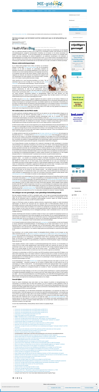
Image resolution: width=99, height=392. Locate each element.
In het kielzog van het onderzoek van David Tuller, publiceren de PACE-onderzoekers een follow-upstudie (38, 329)
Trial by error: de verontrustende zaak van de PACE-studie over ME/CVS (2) (31, 310)
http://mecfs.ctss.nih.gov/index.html (57, 296)
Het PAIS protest (75, 218)
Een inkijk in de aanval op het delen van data (25, 357)
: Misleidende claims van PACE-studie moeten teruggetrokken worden (32, 316)
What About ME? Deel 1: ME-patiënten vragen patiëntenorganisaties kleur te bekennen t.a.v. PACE (36, 370)
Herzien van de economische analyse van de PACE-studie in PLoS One (30, 356)
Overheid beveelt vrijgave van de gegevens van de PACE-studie (28, 321)
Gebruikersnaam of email (75, 15)
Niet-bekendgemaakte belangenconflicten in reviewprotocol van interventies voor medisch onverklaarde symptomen (40, 360)
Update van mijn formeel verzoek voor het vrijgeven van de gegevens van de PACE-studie (34, 345)
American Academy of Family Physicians (38, 233)
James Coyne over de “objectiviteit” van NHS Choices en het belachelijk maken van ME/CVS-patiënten (37, 342)
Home (13, 34)
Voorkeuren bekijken (89, 387)
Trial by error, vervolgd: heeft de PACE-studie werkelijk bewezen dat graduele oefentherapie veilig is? (37, 362)
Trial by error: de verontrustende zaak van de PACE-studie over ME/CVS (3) (31, 312)
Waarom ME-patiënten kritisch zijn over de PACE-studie (27, 339)
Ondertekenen (76, 73)
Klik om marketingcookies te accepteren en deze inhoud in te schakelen (79, 179)
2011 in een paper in (51, 114)
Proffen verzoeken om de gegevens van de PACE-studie (27, 351)
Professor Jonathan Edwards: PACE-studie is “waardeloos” (28, 332)
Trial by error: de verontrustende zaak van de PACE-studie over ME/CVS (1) (31, 309)
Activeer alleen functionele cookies (72, 387)
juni (29, 98)
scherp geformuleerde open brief (56, 117)
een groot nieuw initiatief (30, 67)
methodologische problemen (18, 174)
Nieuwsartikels (18, 34)
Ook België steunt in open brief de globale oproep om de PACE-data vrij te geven (32, 371)
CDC (26, 233)
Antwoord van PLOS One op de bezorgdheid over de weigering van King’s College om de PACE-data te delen (38, 350)
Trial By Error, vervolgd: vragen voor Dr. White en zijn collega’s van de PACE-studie (33, 359)
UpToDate (14, 235)
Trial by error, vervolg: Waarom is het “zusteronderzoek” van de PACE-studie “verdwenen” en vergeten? (37, 319)
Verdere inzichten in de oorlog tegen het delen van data (27, 366)
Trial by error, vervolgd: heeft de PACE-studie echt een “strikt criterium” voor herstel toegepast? (35, 318)
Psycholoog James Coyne (29, 187)
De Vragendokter (75, 216)
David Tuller (24, 34)
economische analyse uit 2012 (29, 188)
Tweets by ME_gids (79, 179)
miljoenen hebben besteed (36, 92)
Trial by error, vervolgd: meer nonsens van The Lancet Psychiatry (29, 363)
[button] (96, 384)
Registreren (78, 33)
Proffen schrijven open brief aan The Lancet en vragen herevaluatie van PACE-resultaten (34, 322)
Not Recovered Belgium (76, 219)
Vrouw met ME (74, 221)
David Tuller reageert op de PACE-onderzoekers (25, 315)
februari (24, 98)
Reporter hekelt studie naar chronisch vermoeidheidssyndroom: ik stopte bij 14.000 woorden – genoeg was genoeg (40, 336)
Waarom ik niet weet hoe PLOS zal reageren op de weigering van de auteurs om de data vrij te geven (37, 348)
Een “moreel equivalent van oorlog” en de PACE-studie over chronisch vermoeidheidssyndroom (36, 338)
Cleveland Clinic (53, 233)
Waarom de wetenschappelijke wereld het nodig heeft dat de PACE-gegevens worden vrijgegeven (36, 335)
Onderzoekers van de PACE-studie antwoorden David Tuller (28, 313)
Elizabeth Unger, (33, 260)
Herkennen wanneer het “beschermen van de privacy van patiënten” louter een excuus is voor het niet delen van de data (41, 354)
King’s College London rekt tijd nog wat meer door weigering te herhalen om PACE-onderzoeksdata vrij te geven (39, 353)
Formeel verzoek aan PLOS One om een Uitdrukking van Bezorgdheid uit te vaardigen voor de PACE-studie (38, 347)
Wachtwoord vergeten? (78, 37)
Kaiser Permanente (62, 233)
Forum (45, 10)
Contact (53, 10)
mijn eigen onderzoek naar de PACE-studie (49, 133)
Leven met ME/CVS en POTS (77, 214)
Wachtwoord (72, 20)
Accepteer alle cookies (56, 387)
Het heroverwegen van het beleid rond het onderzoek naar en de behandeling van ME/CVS (39, 38)
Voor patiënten (32, 10)
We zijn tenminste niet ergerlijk (21, 365)
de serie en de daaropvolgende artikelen (43, 134)
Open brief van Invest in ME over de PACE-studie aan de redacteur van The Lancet (33, 324)
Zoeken (49, 10)
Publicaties (25, 10)
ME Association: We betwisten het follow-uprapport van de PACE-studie (30, 330)
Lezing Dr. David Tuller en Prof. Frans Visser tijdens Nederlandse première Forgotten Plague (35, 373)
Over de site (40, 10)
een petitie (28, 177)
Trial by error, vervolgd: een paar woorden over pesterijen (27, 368)
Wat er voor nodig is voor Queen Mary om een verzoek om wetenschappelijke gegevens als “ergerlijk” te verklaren (40, 344)
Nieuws (19, 10)
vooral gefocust (44, 222)
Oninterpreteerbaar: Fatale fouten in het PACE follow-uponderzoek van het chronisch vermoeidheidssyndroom (39, 333)
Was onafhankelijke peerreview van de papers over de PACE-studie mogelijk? (32, 341)
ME (14, 10)
